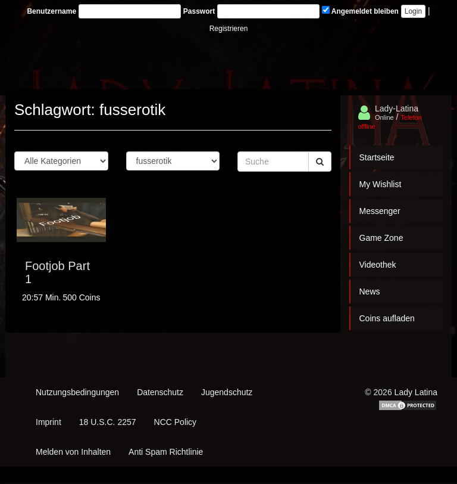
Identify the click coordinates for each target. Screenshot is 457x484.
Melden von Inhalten (73, 452)
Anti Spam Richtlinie (166, 452)
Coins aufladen (387, 318)
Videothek (377, 264)
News (369, 291)
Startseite (377, 157)
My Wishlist (380, 184)
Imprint (48, 422)
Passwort (199, 11)
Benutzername (51, 11)
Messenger (379, 211)
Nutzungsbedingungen (77, 392)
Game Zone (381, 238)
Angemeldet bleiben (360, 10)
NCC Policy (175, 422)
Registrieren (228, 28)
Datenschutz (160, 392)
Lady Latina (416, 392)
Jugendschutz (226, 392)
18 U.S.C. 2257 (107, 422)
